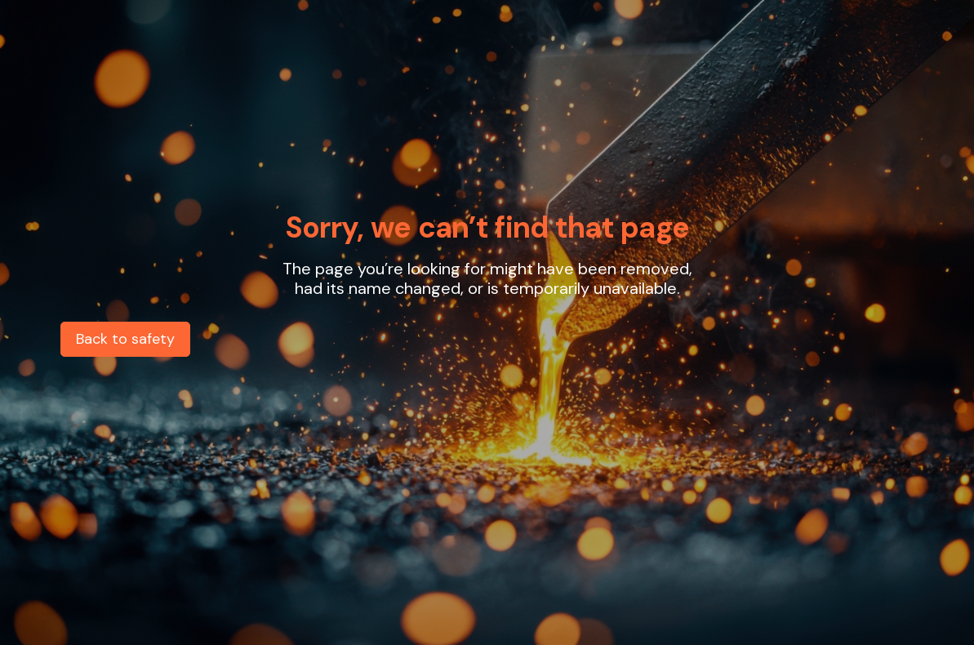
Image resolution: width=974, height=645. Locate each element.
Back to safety (125, 339)
